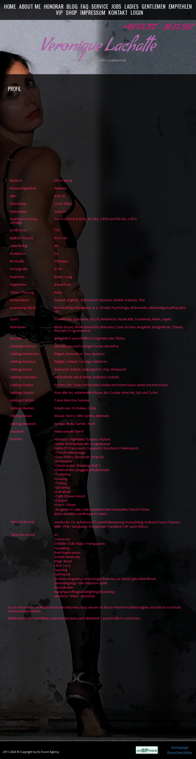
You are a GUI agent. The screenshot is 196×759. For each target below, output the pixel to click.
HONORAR (54, 6)
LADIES (132, 6)
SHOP (71, 13)
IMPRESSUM (92, 13)
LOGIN (137, 13)
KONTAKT (118, 13)
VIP (59, 13)
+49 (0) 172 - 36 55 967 (156, 28)
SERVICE (99, 6)
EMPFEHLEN (180, 6)
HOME (10, 6)
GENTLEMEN (153, 6)
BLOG (72, 6)
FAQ (84, 6)
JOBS (116, 6)
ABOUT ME (30, 6)
